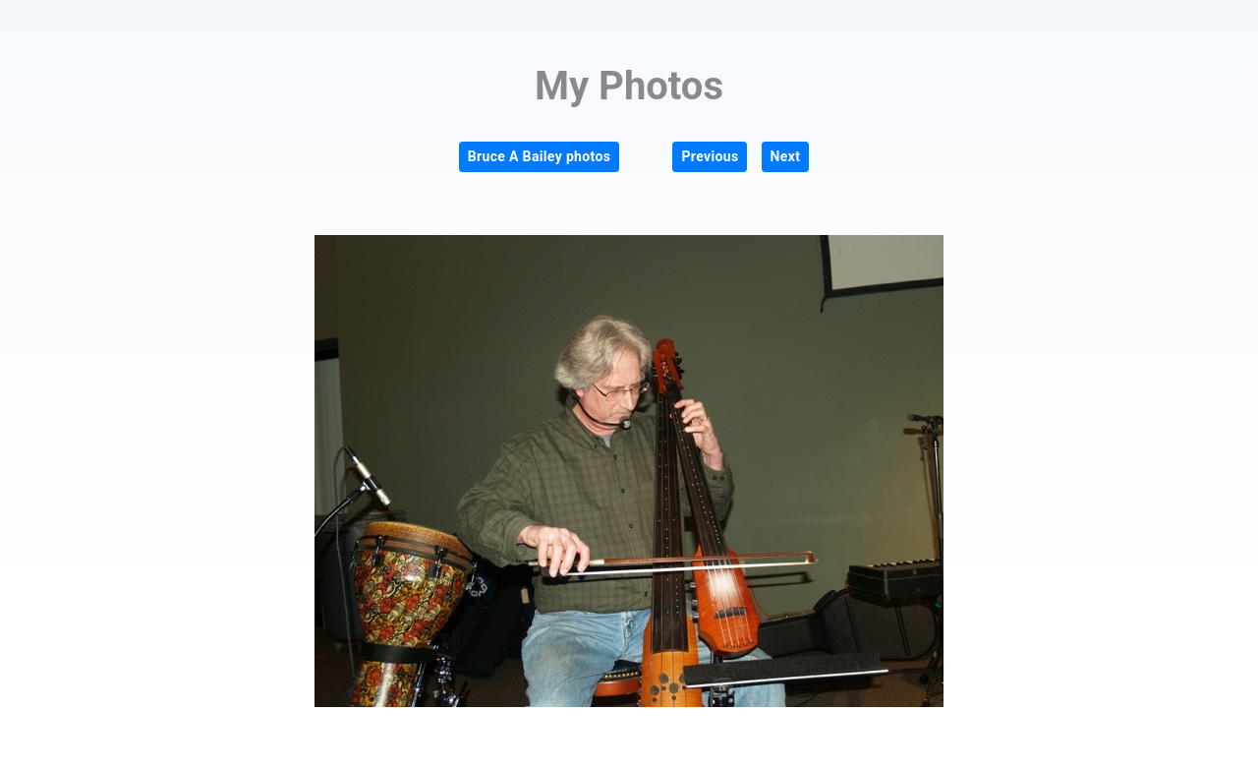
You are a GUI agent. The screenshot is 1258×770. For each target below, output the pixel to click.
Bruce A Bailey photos (539, 156)
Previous (709, 156)
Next (786, 156)
